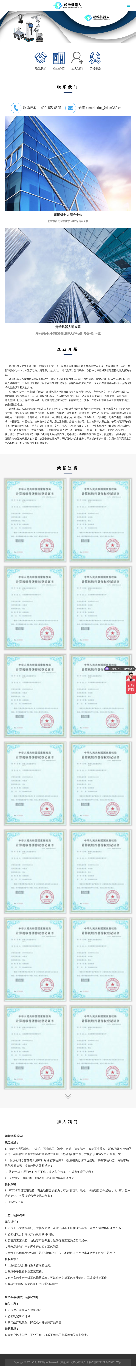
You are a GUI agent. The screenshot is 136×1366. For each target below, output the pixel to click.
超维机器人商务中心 (68, 214)
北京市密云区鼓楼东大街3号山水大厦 (67, 221)
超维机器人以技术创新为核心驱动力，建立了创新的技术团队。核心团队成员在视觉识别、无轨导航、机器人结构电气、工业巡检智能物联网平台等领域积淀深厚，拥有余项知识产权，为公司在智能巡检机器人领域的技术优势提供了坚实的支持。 (68, 383)
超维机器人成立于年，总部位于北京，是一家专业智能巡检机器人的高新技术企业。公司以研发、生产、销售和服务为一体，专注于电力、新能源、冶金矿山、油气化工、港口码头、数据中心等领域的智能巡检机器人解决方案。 (68, 370)
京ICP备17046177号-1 (110, 1362)
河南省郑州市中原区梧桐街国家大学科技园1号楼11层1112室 (68, 333)
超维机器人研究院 (68, 327)
